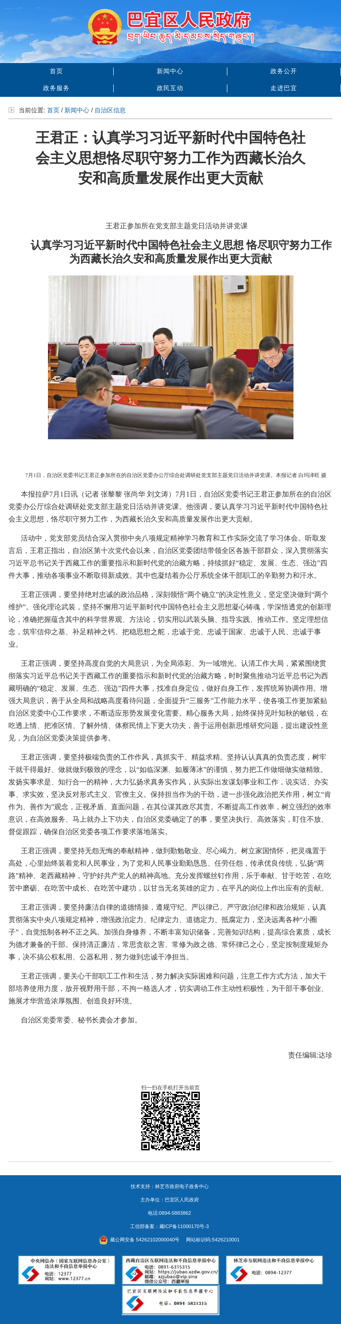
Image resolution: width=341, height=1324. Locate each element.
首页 (56, 71)
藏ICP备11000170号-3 (184, 1226)
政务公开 (283, 71)
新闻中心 (170, 71)
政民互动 (170, 87)
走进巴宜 (283, 87)
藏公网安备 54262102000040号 (139, 1239)
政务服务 (56, 87)
